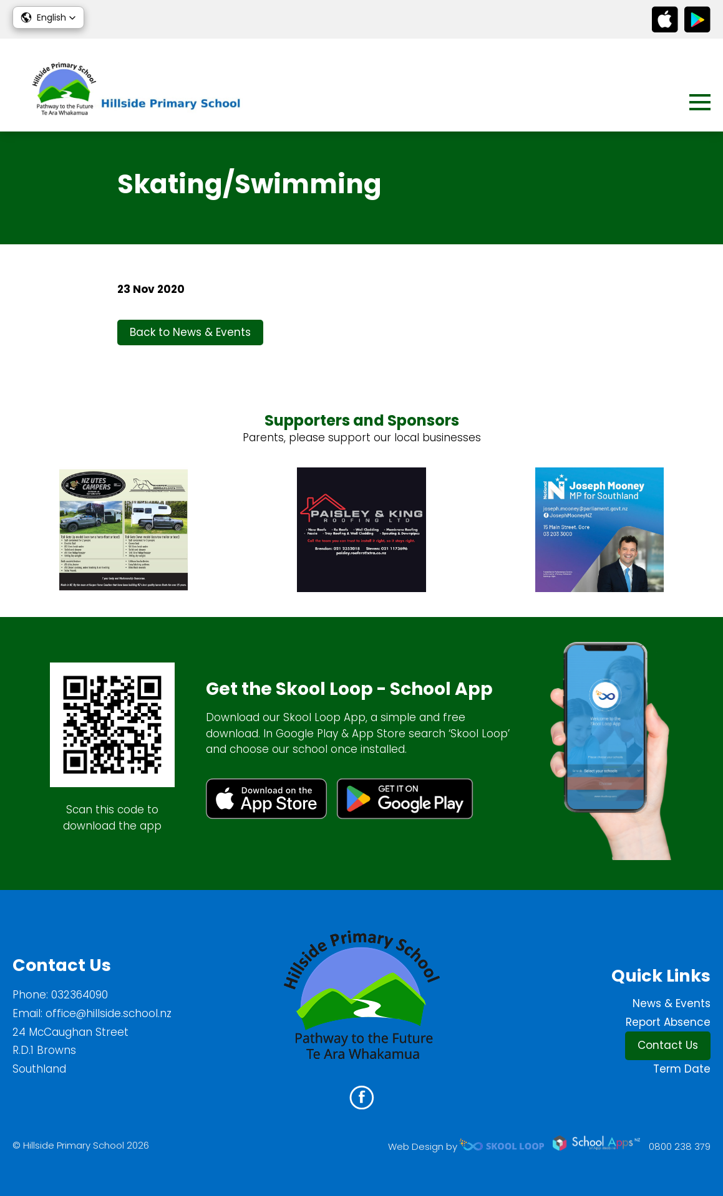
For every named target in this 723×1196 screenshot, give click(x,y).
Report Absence (668, 1022)
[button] (48, 17)
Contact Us (668, 1045)
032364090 (79, 994)
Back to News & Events (190, 332)
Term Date (682, 1068)
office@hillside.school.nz (109, 1013)
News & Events (672, 1003)
